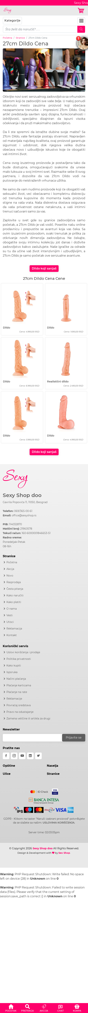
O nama (11, 608)
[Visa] (53, 791)
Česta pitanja (14, 589)
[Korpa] (81, 10)
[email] (35, 737)
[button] (11, 1007)
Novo (9, 575)
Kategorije (12, 20)
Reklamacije (14, 698)
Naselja (52, 765)
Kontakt (11, 635)
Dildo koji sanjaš (44, 268)
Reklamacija (14, 628)
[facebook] (6, 756)
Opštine (9, 765)
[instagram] (14, 756)
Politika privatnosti (18, 659)
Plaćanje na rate (16, 692)
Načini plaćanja (16, 678)
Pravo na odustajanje (19, 712)
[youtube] (22, 756)
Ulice (6, 774)
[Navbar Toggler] (81, 20)
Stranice (20, 37)
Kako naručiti (15, 595)
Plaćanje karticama (18, 685)
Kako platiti (13, 602)
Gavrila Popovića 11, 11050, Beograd (25, 502)
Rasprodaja (13, 582)
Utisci (10, 622)
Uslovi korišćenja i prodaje (23, 652)
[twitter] (38, 756)
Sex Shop (64, 852)
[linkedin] (30, 756)
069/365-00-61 (23, 511)
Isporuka (11, 672)
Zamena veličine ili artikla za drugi (28, 718)
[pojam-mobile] (40, 29)
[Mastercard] (39, 791)
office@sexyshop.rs (24, 515)
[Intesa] (44, 800)
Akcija (10, 569)
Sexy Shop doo (22, 495)
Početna (7, 37)
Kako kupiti (13, 665)
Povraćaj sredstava (18, 705)
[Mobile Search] (81, 29)
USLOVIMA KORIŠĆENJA (58, 822)
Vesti (9, 615)
